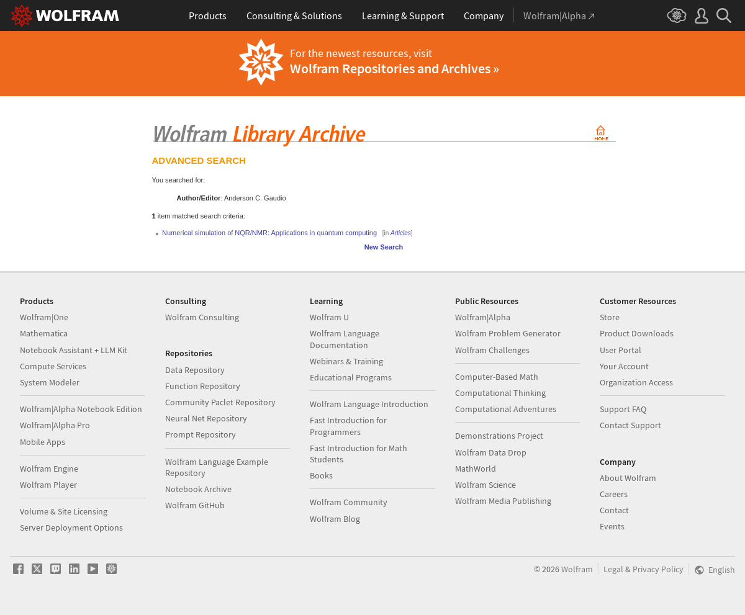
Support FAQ (623, 409)
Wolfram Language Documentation (344, 339)
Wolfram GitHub (195, 505)
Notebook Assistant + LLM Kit (73, 350)
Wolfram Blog (335, 518)
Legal (613, 569)
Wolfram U (329, 317)
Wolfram (577, 569)
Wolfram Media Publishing (503, 500)
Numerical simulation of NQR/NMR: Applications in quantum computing (269, 232)
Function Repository (202, 386)
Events (612, 526)
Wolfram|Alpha (482, 317)
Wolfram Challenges (492, 350)
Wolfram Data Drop (490, 452)
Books (321, 475)
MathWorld (475, 468)
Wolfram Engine (49, 468)
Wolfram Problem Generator (508, 333)
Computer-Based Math (496, 376)
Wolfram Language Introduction (369, 404)
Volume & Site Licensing (63, 511)
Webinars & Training (346, 361)
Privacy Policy (658, 569)
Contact (614, 510)
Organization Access (636, 382)
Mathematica (44, 333)
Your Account (624, 366)
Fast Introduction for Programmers (348, 426)
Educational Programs (351, 377)
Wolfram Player (48, 484)
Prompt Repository (200, 434)
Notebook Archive (198, 489)
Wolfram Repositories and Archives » (394, 68)
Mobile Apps (42, 441)
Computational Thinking (500, 392)
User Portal (620, 350)
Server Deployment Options (71, 527)
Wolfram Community (348, 502)
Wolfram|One (44, 317)
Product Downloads (637, 333)
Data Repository (195, 369)
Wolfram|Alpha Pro (55, 425)
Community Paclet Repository (220, 402)
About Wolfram (628, 477)
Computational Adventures (505, 409)
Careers (614, 494)
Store (610, 317)
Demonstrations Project (499, 435)
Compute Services (53, 366)
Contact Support (630, 425)
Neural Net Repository (206, 418)
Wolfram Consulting (202, 317)
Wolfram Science (485, 484)
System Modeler (49, 382)
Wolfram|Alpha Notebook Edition (81, 409)
